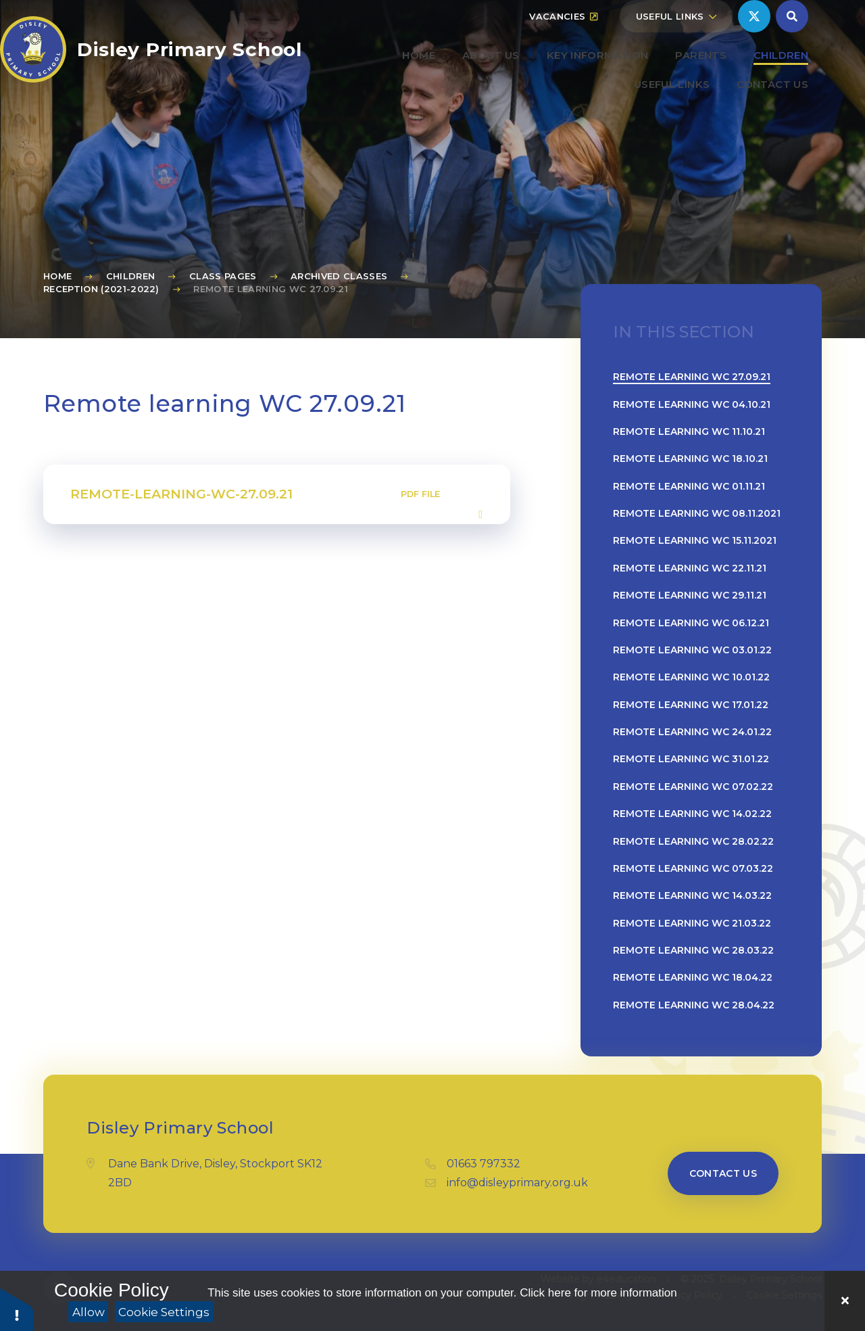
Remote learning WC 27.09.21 (270, 288)
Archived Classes (339, 276)
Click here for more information (598, 1292)
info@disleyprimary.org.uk (517, 1182)
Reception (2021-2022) (101, 288)
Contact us (723, 1173)
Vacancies (563, 48)
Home (57, 276)
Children (130, 276)
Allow (88, 1312)
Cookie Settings (163, 1312)
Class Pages (223, 276)
